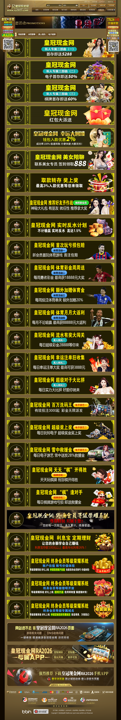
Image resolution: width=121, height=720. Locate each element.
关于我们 (55, 710)
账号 (48, 5)
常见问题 (88, 710)
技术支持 (102, 2)
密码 (64, 5)
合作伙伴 (68, 710)
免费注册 (102, 5)
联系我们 (62, 710)
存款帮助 (75, 710)
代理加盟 (94, 2)
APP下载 (87, 2)
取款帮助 (82, 710)
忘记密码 (93, 5)
